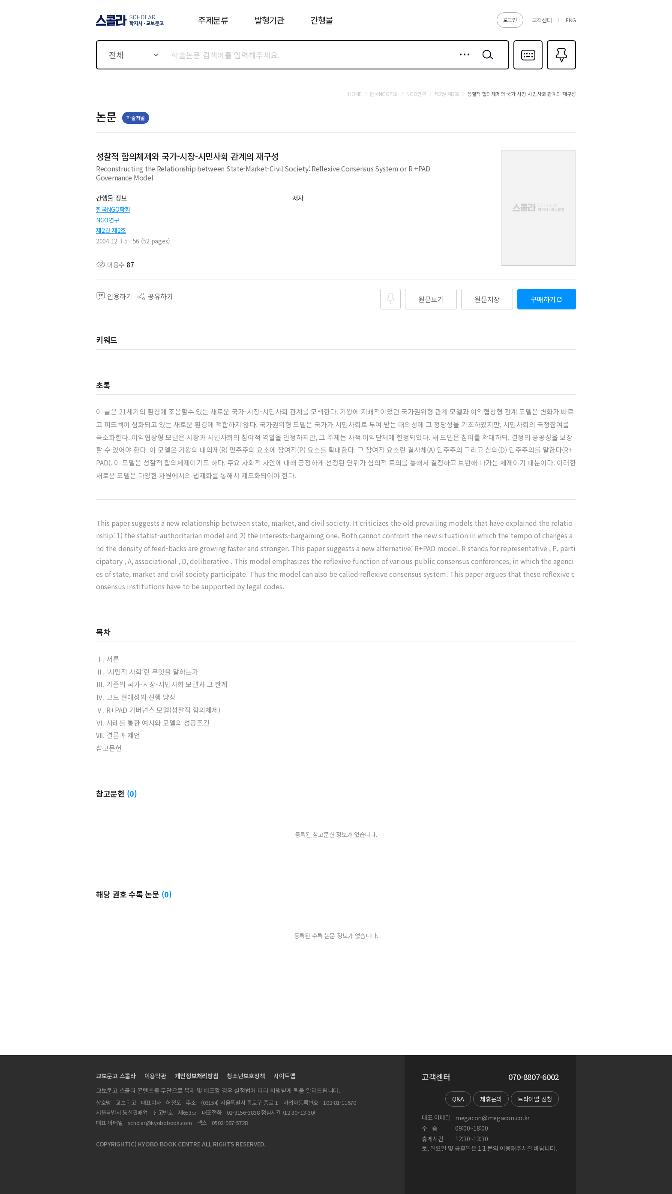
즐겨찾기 (560, 68)
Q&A (458, 1099)
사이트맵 (284, 1075)
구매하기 (543, 299)
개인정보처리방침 (197, 1075)
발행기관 (269, 20)
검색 (486, 61)
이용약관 (155, 1075)
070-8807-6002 (533, 1077)
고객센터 (542, 20)
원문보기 (431, 299)
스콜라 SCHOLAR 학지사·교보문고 (128, 25)
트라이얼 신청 (535, 1099)
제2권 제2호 (111, 230)
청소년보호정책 (246, 1075)
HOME (355, 94)
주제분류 (213, 20)
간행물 (321, 20)
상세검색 (462, 61)
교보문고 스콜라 (116, 1075)
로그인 (510, 19)
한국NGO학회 (113, 209)
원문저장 (487, 299)
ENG (571, 20)
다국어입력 (528, 68)
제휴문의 (491, 1099)
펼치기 (473, 182)
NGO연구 (108, 220)
